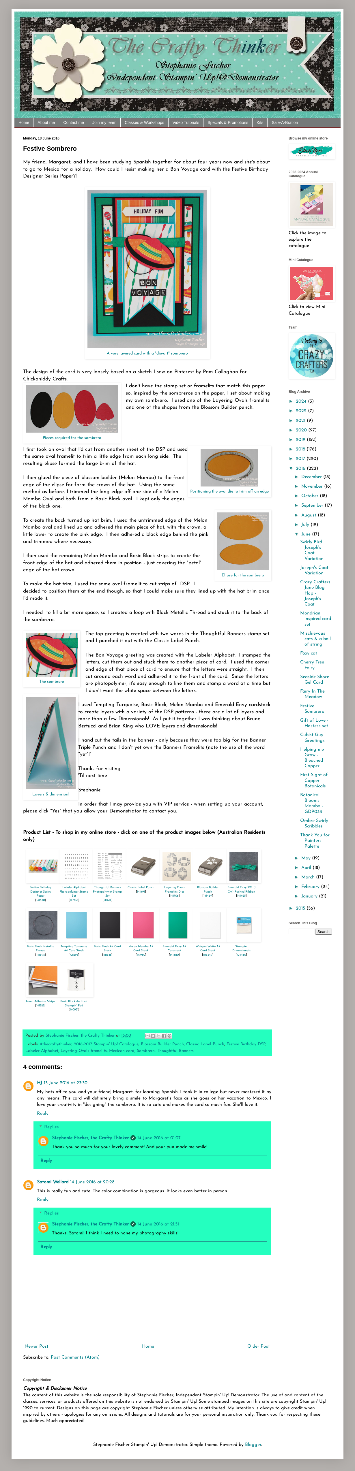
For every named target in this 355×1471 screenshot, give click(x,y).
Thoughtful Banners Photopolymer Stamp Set (107, 891)
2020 (302, 430)
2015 (301, 908)
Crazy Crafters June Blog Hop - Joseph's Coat (315, 593)
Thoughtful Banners (175, 1051)
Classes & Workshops (144, 122)
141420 (174, 955)
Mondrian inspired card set (315, 619)
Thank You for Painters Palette (315, 840)
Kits (260, 122)
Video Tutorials (186, 122)
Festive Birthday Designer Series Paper (40, 891)
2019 (301, 439)
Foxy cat (308, 653)
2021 (301, 420)
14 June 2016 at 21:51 (158, 1224)
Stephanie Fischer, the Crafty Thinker (90, 1138)
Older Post (258, 1346)
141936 (74, 900)
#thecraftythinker (56, 1044)
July (306, 525)
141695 (40, 955)
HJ (39, 1083)
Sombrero (146, 1051)
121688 (107, 955)
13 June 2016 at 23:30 (65, 1083)
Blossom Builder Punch (162, 1044)
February (311, 887)
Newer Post (36, 1346)
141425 (241, 895)
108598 (74, 955)
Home (23, 122)
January (310, 896)
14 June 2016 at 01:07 (159, 1138)
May (306, 858)
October (310, 496)
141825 (40, 1005)
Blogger (253, 1444)
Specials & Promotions (228, 122)
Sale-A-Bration (285, 122)
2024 (302, 401)
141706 (174, 895)
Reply (42, 1113)
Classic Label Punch (141, 887)
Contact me (73, 122)
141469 (207, 895)
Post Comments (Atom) (75, 1357)
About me (46, 122)
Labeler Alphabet (41, 1051)
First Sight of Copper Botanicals (314, 780)
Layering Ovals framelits (84, 1051)
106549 (207, 955)
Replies (51, 1127)
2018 (301, 449)
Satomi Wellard (52, 1182)
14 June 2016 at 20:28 (92, 1182)
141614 (107, 900)
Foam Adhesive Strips (40, 1001)
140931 (74, 1009)
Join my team (104, 122)
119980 (141, 955)
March (308, 877)
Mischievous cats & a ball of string (315, 639)
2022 (302, 411)
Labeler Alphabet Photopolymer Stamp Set (73, 891)
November (312, 486)
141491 (141, 891)
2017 (301, 459)
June (306, 534)
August (309, 515)
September (313, 505)
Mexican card (121, 1051)
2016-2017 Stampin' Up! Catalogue (106, 1044)
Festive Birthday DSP (246, 1044)
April (307, 867)
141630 (40, 900)
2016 (301, 468)
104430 (241, 955)
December (312, 477)
